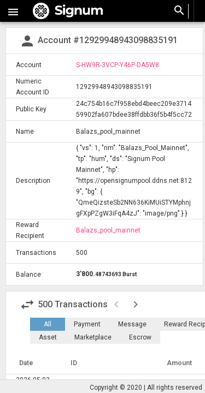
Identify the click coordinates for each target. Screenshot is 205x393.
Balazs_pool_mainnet (108, 230)
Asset (48, 337)
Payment (87, 324)
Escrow (140, 337)
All (47, 324)
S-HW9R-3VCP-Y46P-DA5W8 (117, 65)
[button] (13, 11)
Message (132, 324)
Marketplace (93, 337)
